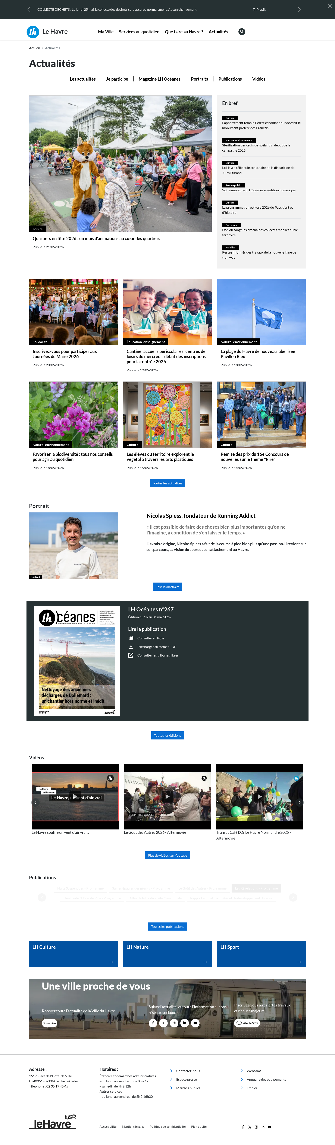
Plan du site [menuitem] (199, 1090)
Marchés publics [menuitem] (185, 1051)
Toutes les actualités (167, 483)
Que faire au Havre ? (184, 31)
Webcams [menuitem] (251, 1034)
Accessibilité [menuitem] (108, 1090)
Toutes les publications (167, 890)
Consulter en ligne (150, 638)
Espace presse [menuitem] (183, 1042)
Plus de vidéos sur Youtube (167, 855)
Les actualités (83, 78)
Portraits (199, 78)
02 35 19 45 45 (57, 1049)
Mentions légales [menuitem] (133, 1090)
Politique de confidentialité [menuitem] (168, 1090)
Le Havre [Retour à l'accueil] (47, 32)
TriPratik (259, 9)
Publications (230, 78)
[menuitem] (105, 31)
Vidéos (258, 78)
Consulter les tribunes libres (158, 655)
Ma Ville (106, 31)
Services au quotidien (139, 31)
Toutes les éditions (167, 735)
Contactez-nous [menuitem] (185, 1034)
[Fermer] (330, 6)
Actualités (218, 31)
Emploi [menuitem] (249, 1051)
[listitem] (75, 799)
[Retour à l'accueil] (61, 1085)
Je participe (117, 78)
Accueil (34, 48)
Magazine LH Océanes (160, 78)
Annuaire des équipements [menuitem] (263, 1042)
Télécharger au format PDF (156, 647)
